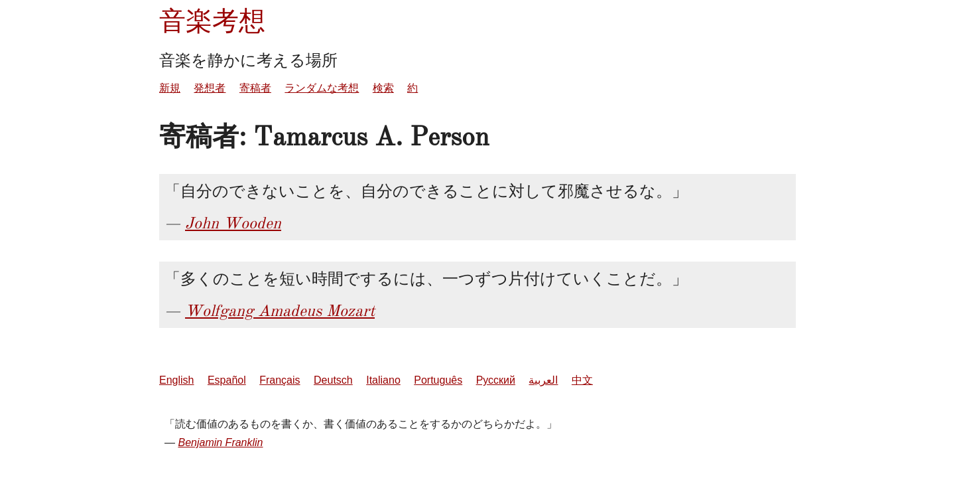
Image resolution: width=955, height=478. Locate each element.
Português (438, 380)
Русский (495, 380)
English (176, 380)
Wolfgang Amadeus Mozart (280, 311)
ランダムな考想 (322, 88)
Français (279, 380)
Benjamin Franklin (220, 442)
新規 (169, 88)
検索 (383, 88)
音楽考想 (212, 21)
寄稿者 (255, 88)
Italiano (383, 380)
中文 (582, 380)
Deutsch (333, 380)
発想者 (209, 88)
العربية (543, 380)
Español (227, 380)
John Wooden (233, 223)
